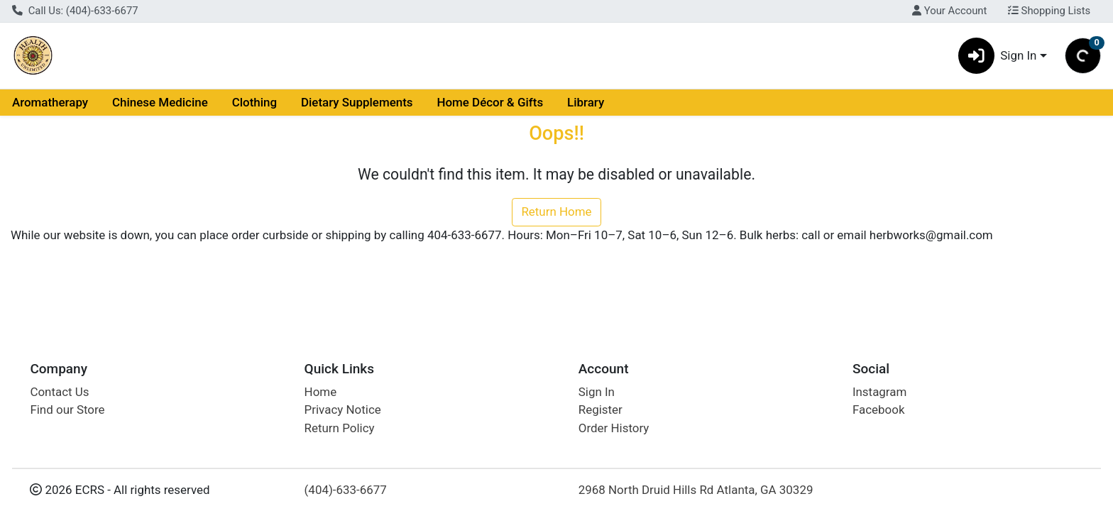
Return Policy (340, 428)
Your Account (949, 10)
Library (585, 102)
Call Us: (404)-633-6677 (75, 10)
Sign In (597, 392)
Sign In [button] (997, 56)
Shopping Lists (1049, 10)
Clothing (254, 102)
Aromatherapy (50, 102)
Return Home (556, 211)
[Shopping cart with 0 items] (1083, 56)
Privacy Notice (343, 409)
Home (321, 392)
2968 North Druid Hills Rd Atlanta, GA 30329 (696, 490)
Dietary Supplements (357, 102)
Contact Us (59, 392)
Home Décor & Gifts (490, 102)
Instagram (879, 392)
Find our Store (67, 409)
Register (601, 409)
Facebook (878, 409)
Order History (614, 428)
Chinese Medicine (160, 102)
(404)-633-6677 (346, 490)
